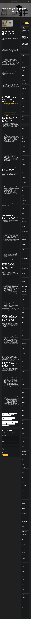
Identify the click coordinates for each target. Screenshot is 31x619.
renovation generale (24, 509)
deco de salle (23, 274)
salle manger (23, 541)
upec (22, 593)
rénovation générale (24, 507)
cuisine (23, 271)
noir (22, 430)
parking (23, 440)
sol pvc (23, 553)
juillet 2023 (23, 110)
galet (22, 330)
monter (23, 412)
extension (23, 313)
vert (22, 598)
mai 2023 (23, 113)
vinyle (22, 603)
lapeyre (23, 367)
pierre (23, 475)
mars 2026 (23, 58)
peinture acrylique (24, 459)
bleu (22, 191)
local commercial (24, 375)
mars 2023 (23, 116)
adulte (23, 146)
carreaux (23, 212)
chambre (23, 233)
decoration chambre (24, 282)
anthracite (23, 162)
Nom (3, 417)
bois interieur (23, 202)
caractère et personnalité (6, 392)
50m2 (22, 133)
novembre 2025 (24, 65)
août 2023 (23, 108)
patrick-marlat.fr (15, 1)
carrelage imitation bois (25, 217)
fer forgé (23, 322)
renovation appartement (25, 504)
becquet (23, 183)
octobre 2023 (23, 105)
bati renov (23, 181)
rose (22, 530)
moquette (23, 414)
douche (23, 295)
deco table (23, 279)
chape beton (23, 239)
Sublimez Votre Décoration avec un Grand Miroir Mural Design (25, 34)
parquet (23, 441)
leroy (22, 369)
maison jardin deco (24, 396)
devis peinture (24, 292)
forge (22, 327)
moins (23, 409)
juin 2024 (23, 92)
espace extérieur (5, 397)
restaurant (23, 520)
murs (22, 425)
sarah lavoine (23, 544)
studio (23, 564)
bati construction (24, 180)
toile (22, 579)
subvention (23, 566)
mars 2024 (23, 97)
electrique (23, 303)
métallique (23, 403)
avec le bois (23, 175)
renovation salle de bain (25, 515)
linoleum (23, 374)
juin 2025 (23, 73)
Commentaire (4, 411)
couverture (23, 269)
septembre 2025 (24, 68)
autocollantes (23, 173)
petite (22, 470)
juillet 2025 (23, 71)
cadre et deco (23, 209)
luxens (23, 380)
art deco (23, 167)
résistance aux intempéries (6, 401)
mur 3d (23, 419)
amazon (23, 151)
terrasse (23, 577)
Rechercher (24, 20)
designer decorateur (24, 290)
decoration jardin (24, 284)
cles (22, 249)
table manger (23, 569)
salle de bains (23, 539)
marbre (23, 398)
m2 (22, 382)
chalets (23, 231)
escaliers (23, 311)
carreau (23, 210)
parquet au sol (24, 443)
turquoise (23, 590)
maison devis (23, 393)
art (22, 165)
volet (22, 606)
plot (22, 488)
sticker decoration (24, 561)
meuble (23, 404)
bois (22, 194)
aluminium (23, 149)
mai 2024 (23, 94)
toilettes (23, 582)
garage (23, 332)
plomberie (23, 486)
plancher (23, 483)
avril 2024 (23, 95)
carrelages (23, 223)
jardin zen (23, 361)
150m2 (23, 127)
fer (22, 321)
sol (22, 548)
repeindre (23, 517)
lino (22, 372)
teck (22, 574)
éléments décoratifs (11, 396)
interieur (23, 353)
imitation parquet (24, 343)
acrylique (23, 143)
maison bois (23, 390)
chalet (23, 226)
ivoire (22, 356)
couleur (23, 266)
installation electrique (24, 351)
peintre (23, 454)
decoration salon (24, 287)
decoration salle (24, 285)
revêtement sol (24, 528)
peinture (4, 400)
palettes (23, 435)
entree (23, 308)
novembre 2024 (24, 84)
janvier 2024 (23, 100)
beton (22, 188)
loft (22, 377)
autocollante (23, 172)
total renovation (24, 587)
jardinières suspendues (15, 397)
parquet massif (24, 449)
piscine (23, 480)
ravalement (23, 501)
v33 (22, 595)
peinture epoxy (24, 462)
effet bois (23, 298)
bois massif (23, 204)
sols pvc (23, 558)
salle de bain (23, 538)
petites (23, 472)
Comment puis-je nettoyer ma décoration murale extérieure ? (11, 103)
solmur (23, 556)
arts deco (23, 170)
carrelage (11, 392)
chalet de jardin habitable (25, 228)
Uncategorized (24, 592)
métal (22, 401)
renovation (23, 502)
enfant (23, 306)
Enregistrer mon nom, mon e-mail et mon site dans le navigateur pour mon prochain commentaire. (10, 425)
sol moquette (23, 550)
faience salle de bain (24, 319)
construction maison (24, 260)
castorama (23, 225)
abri (22, 138)
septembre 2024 (24, 87)
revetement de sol (24, 523)
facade (23, 316)
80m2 (22, 136)
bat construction (24, 178)
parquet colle (23, 446)
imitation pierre (24, 345)
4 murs (23, 130)
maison (8, 28)
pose (22, 491)
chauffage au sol (24, 241)
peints (23, 456)
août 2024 (23, 89)
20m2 (22, 128)
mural (22, 422)
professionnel (24, 496)
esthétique (9, 397)
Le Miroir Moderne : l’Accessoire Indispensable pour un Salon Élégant (25, 37)
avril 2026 (23, 57)
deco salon (23, 277)
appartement (23, 164)
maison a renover (24, 388)
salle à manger (24, 536)
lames (23, 366)
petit (22, 467)
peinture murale (24, 464)
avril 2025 (23, 76)
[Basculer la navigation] (28, 1)
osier (22, 433)
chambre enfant (24, 236)
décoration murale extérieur (6, 393)
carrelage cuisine (24, 215)
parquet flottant (24, 448)
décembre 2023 (24, 102)
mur (9, 28)
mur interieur (23, 420)
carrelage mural (24, 218)
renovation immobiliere (25, 512)
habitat (23, 340)
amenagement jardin (24, 154)
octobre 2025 (23, 66)
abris (22, 141)
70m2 (22, 135)
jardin (6, 28)
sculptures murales (13, 401)
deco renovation (24, 276)
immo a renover (24, 348)
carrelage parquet (24, 220)
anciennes (23, 159)
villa (22, 600)
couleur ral (23, 268)
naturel (23, 427)
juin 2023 (23, 111)
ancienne (23, 157)
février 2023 (23, 118)
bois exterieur (23, 199)
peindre (23, 451)
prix (22, 493)
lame (22, 364)
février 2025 (23, 79)
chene (23, 244)
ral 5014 (23, 499)
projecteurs (12, 400)
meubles (23, 406)
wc (22, 608)
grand (22, 335)
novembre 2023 (24, 103)
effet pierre (23, 300)
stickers (23, 563)
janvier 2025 (23, 81)
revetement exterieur (24, 525)
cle (22, 247)
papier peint (23, 438)
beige (22, 186)
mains (23, 385)
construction (23, 259)
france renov (23, 329)
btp (22, 207)
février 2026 (23, 60)
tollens (23, 585)
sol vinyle (23, 555)
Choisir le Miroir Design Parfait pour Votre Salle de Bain (25, 40)
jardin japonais (24, 359)
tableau (23, 571)
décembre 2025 (24, 63)
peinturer (23, 465)
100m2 (23, 125)
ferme (23, 324)
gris (22, 337)
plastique (23, 485)
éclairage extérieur (5, 396)
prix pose (23, 494)
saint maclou (23, 533)
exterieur (3, 28)
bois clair (23, 196)
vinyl (22, 601)
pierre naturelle (8, 400)
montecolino (23, 411)
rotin (22, 531)
